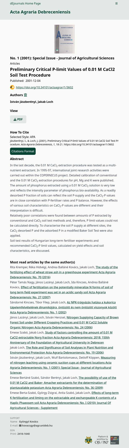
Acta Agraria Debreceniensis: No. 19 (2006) (75, 353)
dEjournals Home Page (25, 3)
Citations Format (22, 151)
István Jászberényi (23, 102)
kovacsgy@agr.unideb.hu (37, 425)
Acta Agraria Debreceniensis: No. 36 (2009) (74, 388)
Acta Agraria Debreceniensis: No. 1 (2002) (38, 312)
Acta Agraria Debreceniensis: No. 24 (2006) (63, 327)
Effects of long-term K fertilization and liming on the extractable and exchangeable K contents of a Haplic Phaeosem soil (64, 398)
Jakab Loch (45, 102)
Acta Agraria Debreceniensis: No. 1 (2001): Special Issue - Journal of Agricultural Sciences (60, 368)
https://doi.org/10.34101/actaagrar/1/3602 (41, 87)
